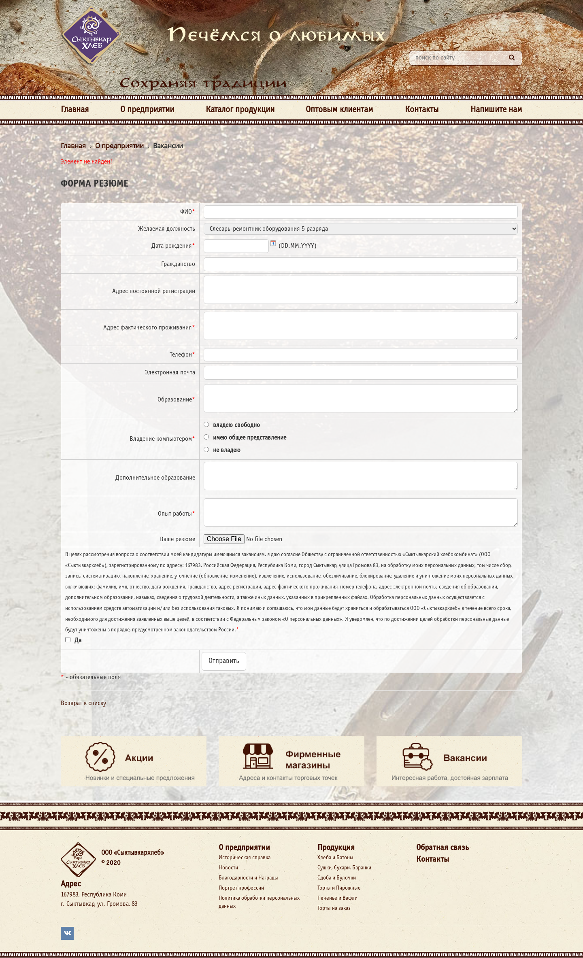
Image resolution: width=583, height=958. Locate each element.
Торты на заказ (334, 908)
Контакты (422, 110)
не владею (226, 450)
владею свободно (236, 425)
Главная (75, 110)
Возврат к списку (83, 703)
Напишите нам (496, 110)
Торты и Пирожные (339, 888)
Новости (228, 868)
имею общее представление (249, 438)
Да (77, 640)
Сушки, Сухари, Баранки (344, 868)
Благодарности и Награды (248, 878)
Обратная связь (442, 848)
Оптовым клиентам (339, 110)
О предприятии (147, 110)
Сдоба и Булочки (336, 878)
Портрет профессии (241, 888)
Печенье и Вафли (337, 898)
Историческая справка (244, 857)
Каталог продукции (240, 110)
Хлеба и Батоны (335, 857)
